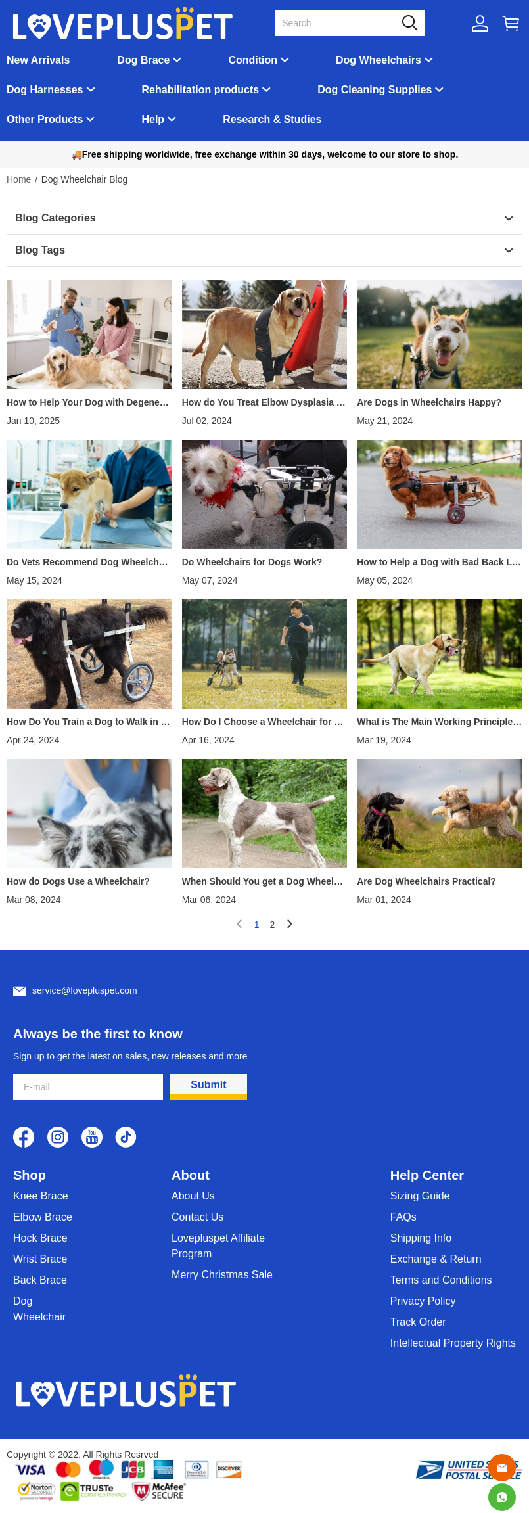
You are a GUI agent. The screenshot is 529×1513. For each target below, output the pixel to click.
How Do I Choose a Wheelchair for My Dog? (264, 721)
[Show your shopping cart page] (511, 23)
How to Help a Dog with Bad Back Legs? (437, 562)
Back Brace (40, 1280)
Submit (208, 1084)
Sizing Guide (420, 1195)
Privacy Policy (423, 1301)
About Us (193, 1195)
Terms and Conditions (441, 1280)
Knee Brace (40, 1195)
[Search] (342, 23)
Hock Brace (40, 1238)
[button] (410, 23)
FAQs (403, 1216)
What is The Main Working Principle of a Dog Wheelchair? (438, 721)
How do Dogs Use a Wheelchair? (78, 881)
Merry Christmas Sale (222, 1274)
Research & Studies (272, 119)
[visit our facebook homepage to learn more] (23, 1137)
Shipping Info (420, 1238)
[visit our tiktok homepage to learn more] (126, 1137)
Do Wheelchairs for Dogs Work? (252, 562)
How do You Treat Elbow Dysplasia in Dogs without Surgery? (263, 402)
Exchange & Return (436, 1259)
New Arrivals (38, 60)
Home (19, 179)
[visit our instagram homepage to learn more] (57, 1137)
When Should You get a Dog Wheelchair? (263, 881)
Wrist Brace (40, 1259)
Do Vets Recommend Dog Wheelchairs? (88, 562)
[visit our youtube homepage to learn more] (92, 1137)
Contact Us (197, 1216)
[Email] (502, 1467)
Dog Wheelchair (39, 1308)
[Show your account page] (480, 23)
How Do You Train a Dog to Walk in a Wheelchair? (86, 721)
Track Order (418, 1322)
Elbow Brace (42, 1216)
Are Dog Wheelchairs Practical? (426, 881)
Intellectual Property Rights (453, 1343)
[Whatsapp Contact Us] (502, 1497)
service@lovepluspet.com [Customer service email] (84, 990)
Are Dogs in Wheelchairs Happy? (429, 402)
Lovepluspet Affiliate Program (218, 1245)
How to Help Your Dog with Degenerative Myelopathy (89, 402)
